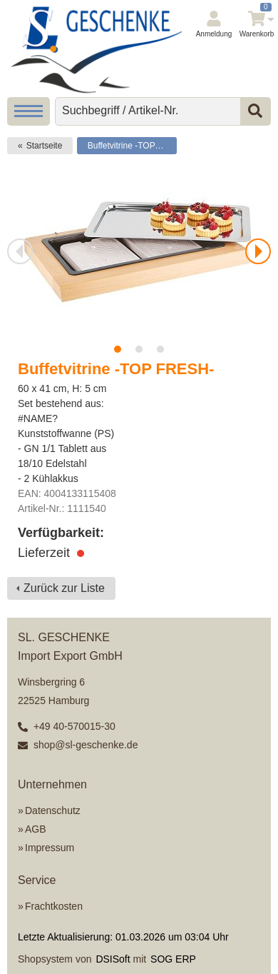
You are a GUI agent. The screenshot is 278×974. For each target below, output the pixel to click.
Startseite (44, 146)
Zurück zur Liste (64, 588)
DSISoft (113, 959)
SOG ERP (173, 959)
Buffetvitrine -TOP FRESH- (132, 146)
